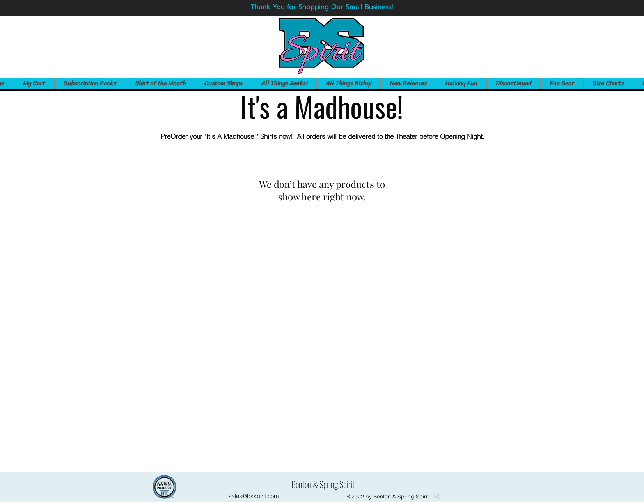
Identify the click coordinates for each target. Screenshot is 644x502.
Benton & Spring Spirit (323, 484)
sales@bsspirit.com (254, 496)
